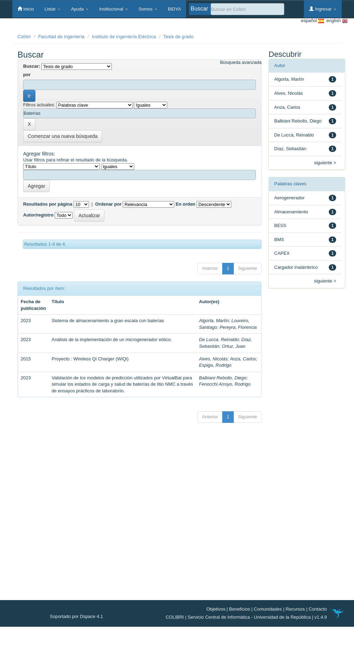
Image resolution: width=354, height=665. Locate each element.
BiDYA (174, 9)
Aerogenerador (289, 197)
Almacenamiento (291, 211)
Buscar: (31, 66)
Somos (147, 9)
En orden (185, 204)
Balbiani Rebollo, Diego (222, 377)
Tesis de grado (178, 36)
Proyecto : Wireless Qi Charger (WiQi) (90, 358)
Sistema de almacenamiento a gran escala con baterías (108, 320)
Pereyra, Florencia (238, 327)
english (336, 21)
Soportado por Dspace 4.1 (76, 616)
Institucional (113, 9)
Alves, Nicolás (213, 358)
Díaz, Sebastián (290, 148)
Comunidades (268, 609)
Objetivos (215, 609)
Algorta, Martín (214, 320)
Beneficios (239, 609)
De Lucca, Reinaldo (219, 339)
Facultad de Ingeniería (61, 36)
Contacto (317, 609)
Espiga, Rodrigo (215, 365)
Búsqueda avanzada (241, 62)
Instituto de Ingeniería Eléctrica (124, 36)
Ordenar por (108, 204)
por (26, 74)
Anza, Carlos (243, 358)
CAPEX (282, 253)
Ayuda (79, 9)
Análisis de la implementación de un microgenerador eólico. (112, 339)
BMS (279, 239)
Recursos (295, 609)
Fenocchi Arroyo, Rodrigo (225, 384)
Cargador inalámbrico (296, 267)
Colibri (24, 36)
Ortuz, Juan (233, 346)
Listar (52, 9)
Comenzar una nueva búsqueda (62, 136)
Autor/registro (38, 215)
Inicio (26, 9)
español (312, 21)
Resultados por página (47, 204)
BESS (280, 225)
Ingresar (322, 9)
